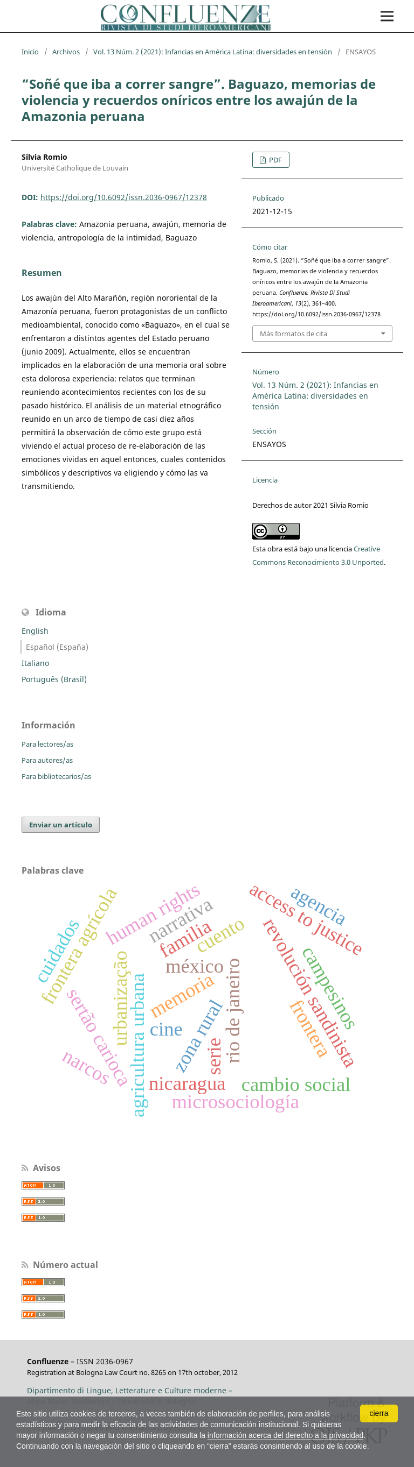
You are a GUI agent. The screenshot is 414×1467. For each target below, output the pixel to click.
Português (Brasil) (54, 679)
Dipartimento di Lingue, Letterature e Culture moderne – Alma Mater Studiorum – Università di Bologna (129, 1395)
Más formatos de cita (293, 333)
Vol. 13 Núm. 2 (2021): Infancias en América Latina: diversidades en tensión (212, 51)
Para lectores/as (47, 744)
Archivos (66, 51)
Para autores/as (47, 760)
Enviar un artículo (60, 825)
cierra (378, 1413)
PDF (274, 160)
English (35, 631)
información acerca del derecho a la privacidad (286, 1435)
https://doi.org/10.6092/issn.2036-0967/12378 (123, 197)
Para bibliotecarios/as (56, 776)
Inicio (30, 51)
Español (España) (57, 647)
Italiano (35, 663)
